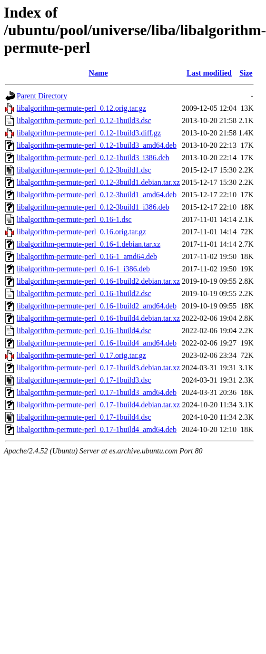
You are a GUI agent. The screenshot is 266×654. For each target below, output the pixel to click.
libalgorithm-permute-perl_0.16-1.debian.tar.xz (88, 244)
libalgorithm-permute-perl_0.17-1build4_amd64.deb (97, 429)
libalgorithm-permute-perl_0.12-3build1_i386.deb (93, 207)
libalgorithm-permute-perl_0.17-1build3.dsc (84, 380)
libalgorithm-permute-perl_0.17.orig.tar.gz (81, 355)
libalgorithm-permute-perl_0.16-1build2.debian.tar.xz (98, 281)
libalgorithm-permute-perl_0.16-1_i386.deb (83, 269)
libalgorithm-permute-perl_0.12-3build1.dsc (84, 170)
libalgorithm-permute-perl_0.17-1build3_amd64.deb (97, 392)
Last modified (209, 73)
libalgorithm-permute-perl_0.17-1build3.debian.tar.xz (98, 368)
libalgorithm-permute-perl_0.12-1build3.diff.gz (89, 133)
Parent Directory (42, 96)
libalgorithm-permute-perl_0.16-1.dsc (74, 219)
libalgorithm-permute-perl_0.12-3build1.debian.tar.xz (98, 182)
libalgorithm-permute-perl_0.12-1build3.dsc (84, 120)
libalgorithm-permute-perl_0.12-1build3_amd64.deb (97, 145)
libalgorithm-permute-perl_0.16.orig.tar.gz (81, 232)
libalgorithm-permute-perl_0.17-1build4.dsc (84, 417)
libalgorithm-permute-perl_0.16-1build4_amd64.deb (97, 343)
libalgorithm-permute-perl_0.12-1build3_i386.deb (93, 158)
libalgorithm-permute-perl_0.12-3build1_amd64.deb (97, 195)
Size (246, 73)
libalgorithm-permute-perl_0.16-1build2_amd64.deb (97, 306)
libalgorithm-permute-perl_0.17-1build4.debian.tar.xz (98, 405)
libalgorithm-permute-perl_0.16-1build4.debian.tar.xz (98, 318)
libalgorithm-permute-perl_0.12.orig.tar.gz (81, 108)
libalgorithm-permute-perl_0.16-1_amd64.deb (87, 256)
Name (98, 73)
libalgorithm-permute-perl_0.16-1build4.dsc (84, 331)
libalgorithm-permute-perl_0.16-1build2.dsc (84, 293)
